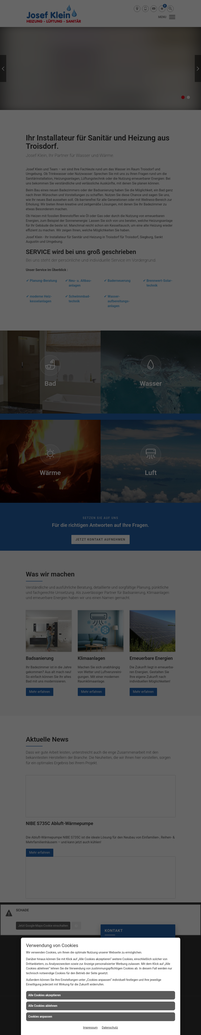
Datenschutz (110, 1027)
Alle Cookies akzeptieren (44, 995)
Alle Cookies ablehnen (42, 1005)
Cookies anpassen (40, 1016)
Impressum (90, 1027)
